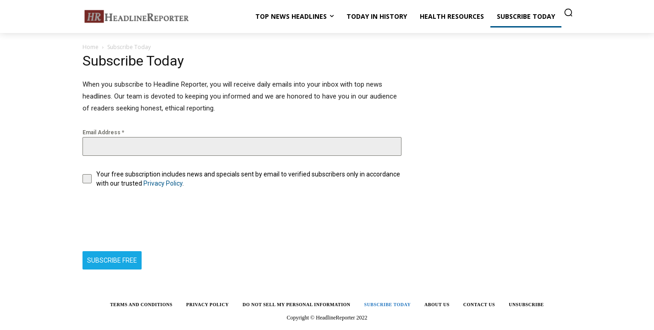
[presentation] (152, 219)
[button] (568, 12)
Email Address (103, 132)
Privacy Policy (162, 183)
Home (90, 47)
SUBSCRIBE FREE (112, 260)
